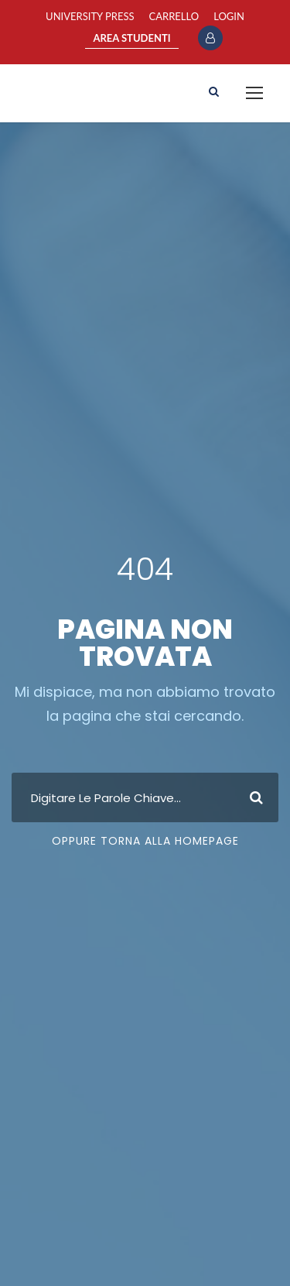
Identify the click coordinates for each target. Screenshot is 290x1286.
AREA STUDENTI (131, 38)
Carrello (174, 16)
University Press (90, 16)
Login (228, 16)
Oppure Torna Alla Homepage (145, 841)
